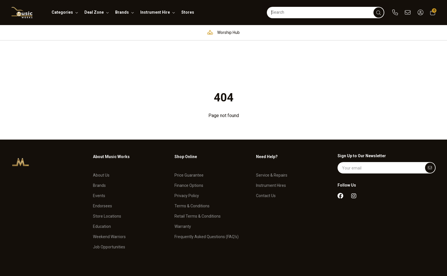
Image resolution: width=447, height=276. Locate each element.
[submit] (378, 12)
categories (62, 12)
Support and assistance (351, 32)
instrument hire (155, 12)
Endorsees (102, 166)
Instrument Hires (271, 146)
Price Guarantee (189, 136)
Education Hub (176, 32)
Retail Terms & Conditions (197, 177)
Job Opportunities (109, 207)
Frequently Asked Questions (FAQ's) (206, 197)
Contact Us (266, 156)
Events (99, 156)
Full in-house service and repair (282, 32)
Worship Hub (222, 32)
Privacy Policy (186, 156)
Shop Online (185, 120)
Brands (99, 146)
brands (122, 12)
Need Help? (267, 120)
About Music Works (111, 120)
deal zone (94, 12)
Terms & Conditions (192, 166)
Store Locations (107, 177)
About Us (101, 136)
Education (102, 187)
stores (187, 12)
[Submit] (430, 132)
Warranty (182, 187)
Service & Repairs (271, 136)
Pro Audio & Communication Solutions (108, 32)
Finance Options (188, 146)
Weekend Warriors (109, 197)
